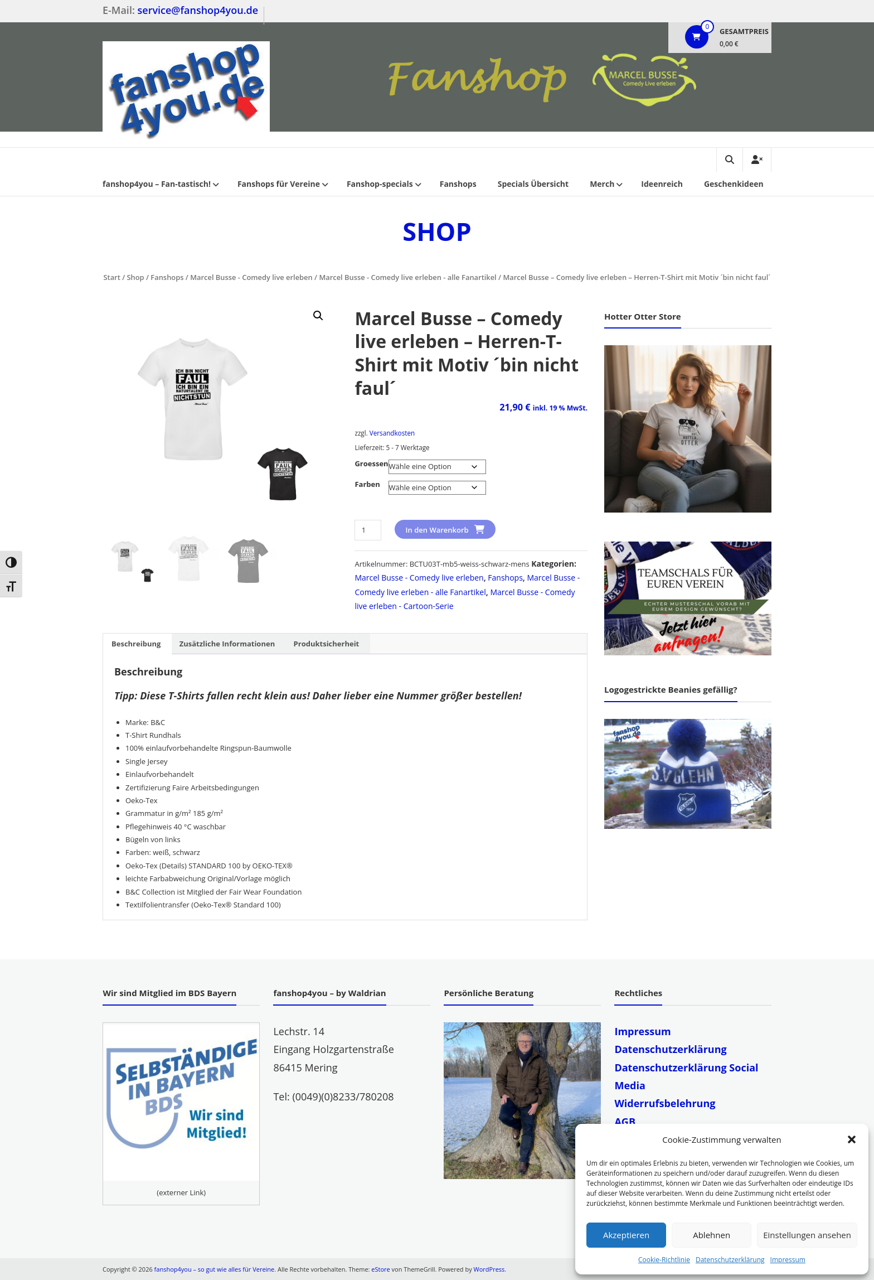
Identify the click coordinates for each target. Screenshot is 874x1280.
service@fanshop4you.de (198, 10)
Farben (367, 484)
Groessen (371, 463)
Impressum (787, 1259)
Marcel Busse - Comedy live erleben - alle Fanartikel (407, 277)
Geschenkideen (734, 183)
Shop (135, 277)
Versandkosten (392, 432)
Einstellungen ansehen (807, 1234)
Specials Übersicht (533, 183)
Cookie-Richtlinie (664, 1259)
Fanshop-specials (380, 183)
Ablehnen (711, 1234)
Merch (602, 183)
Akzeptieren (626, 1234)
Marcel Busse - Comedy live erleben (251, 277)
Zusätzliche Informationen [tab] (227, 644)
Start (111, 277)
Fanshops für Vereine (278, 183)
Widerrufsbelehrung (664, 1103)
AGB (624, 1121)
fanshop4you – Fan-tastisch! (157, 183)
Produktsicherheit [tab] (327, 644)
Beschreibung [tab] (136, 644)
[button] (851, 1139)
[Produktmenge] (368, 530)
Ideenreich (662, 183)
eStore (380, 1269)
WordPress (489, 1269)
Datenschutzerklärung (730, 1259)
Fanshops (458, 183)
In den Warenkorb (437, 530)
